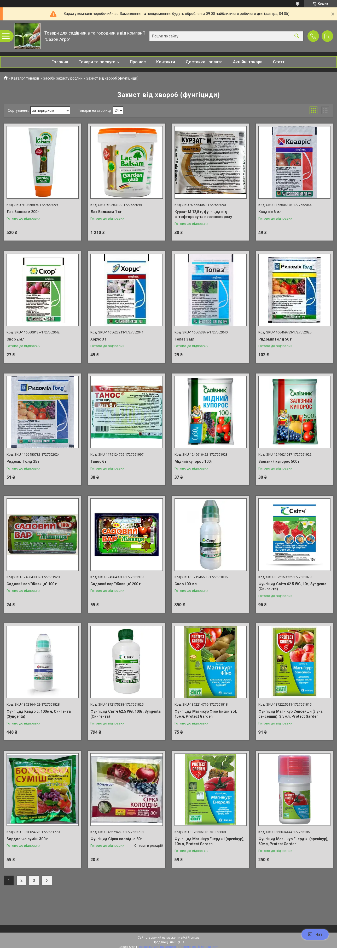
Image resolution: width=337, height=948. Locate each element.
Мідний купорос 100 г (194, 461)
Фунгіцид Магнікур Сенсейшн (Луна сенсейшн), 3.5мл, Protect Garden (290, 714)
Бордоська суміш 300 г (27, 839)
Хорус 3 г (98, 339)
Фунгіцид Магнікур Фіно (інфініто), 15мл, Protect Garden (206, 714)
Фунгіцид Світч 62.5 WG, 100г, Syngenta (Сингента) (125, 714)
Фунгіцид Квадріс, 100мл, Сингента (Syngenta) (39, 714)
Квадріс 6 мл (270, 212)
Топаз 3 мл (184, 339)
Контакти (165, 61)
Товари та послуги (97, 61)
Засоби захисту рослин (63, 78)
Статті (279, 61)
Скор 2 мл (16, 339)
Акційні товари (248, 61)
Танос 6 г (98, 461)
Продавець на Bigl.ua (168, 942)
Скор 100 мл (186, 584)
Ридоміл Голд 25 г (23, 461)
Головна (59, 61)
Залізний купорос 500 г (279, 461)
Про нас (138, 61)
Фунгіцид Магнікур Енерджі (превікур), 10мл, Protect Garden (210, 841)
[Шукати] (296, 36)
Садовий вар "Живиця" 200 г (115, 584)
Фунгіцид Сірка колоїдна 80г (116, 839)
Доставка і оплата (204, 61)
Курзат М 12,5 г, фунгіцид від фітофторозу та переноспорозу (203, 214)
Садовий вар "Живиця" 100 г (32, 584)
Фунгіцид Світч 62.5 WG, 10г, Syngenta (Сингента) (292, 586)
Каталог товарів (25, 78)
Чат (315, 934)
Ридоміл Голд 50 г (275, 339)
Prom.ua (194, 937)
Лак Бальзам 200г (23, 212)
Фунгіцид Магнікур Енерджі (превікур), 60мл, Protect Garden (293, 841)
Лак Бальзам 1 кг (106, 212)
